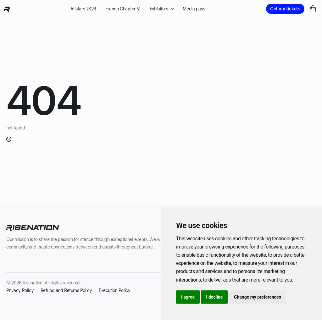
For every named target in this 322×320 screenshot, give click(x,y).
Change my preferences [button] (257, 297)
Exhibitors (159, 9)
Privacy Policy (20, 290)
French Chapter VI (123, 9)
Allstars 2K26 (83, 9)
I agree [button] (188, 297)
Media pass (194, 9)
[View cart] (313, 8)
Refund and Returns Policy (66, 290)
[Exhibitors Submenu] (171, 9)
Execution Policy (114, 290)
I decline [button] (214, 297)
